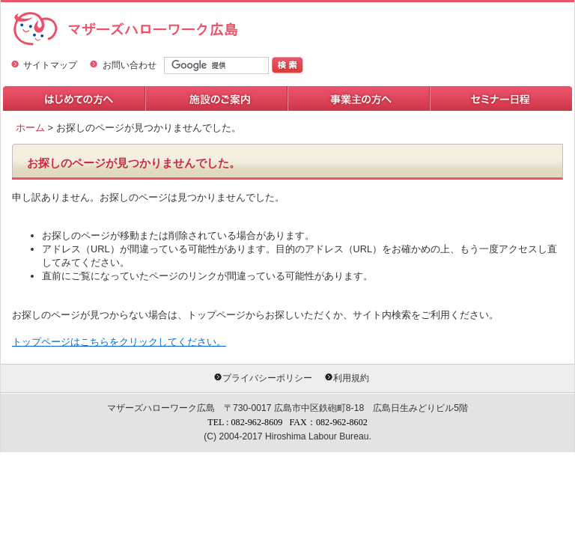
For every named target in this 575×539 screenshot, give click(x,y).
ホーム (30, 127)
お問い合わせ (129, 65)
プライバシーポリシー (267, 378)
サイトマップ (50, 65)
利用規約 (351, 378)
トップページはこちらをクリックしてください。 (119, 341)
